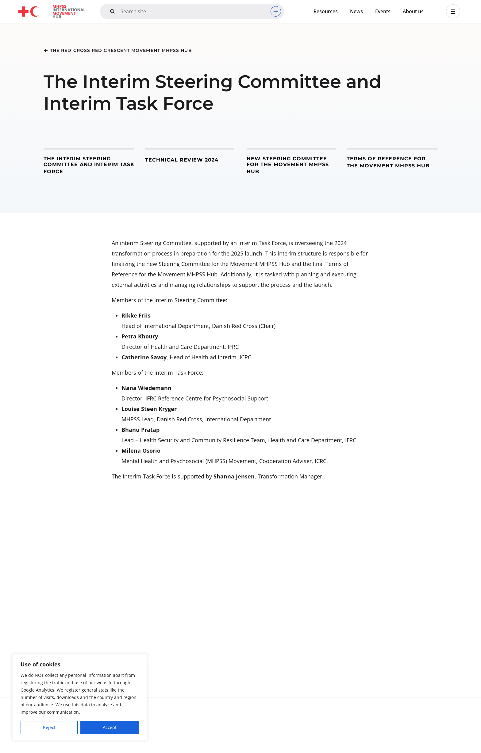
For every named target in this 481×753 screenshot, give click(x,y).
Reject (49, 727)
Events (383, 11)
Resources (326, 11)
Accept (110, 727)
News (356, 11)
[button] (453, 11)
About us (413, 11)
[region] (79, 697)
